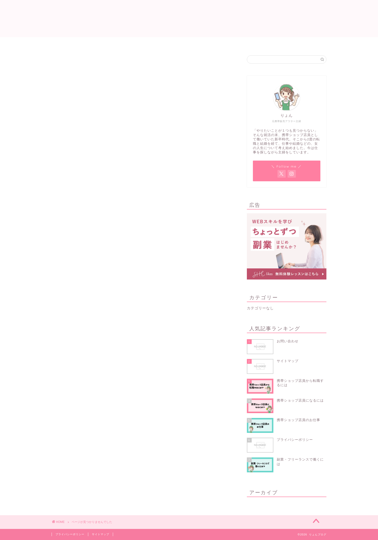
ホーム (136, 43)
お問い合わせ (236, 43)
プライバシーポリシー (69, 534)
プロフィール (200, 43)
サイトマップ (165, 43)
